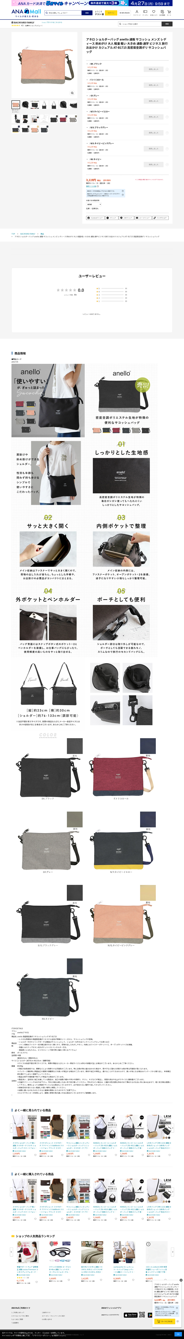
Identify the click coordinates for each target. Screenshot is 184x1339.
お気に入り (153, 15)
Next (172, 1128)
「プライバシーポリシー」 (41, 1335)
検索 (87, 13)
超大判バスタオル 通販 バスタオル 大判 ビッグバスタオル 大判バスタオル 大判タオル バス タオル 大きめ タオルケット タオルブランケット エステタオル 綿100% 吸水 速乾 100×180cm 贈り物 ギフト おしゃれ (92, 1269)
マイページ (137, 15)
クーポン (145, 15)
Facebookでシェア (96, 218)
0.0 (81, 290)
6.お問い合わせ (47, 1319)
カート (169, 15)
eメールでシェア (144, 218)
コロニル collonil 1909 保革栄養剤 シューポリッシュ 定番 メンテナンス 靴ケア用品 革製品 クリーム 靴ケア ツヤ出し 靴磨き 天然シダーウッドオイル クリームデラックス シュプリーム (156, 1269)
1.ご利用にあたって (17, 1312)
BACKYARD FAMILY (24, 22)
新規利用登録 (125, 13)
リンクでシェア (161, 218)
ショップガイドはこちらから (52, 22)
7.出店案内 (15, 1323)
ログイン (111, 13)
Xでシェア (113, 218)
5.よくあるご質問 (17, 1319)
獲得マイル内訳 (91, 186)
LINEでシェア (128, 218)
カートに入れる (166, 1321)
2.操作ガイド (46, 1312)
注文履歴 (162, 15)
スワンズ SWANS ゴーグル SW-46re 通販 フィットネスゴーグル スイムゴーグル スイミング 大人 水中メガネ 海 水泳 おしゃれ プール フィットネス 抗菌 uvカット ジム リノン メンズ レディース (60, 1269)
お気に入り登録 (177, 1321)
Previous (11, 1128)
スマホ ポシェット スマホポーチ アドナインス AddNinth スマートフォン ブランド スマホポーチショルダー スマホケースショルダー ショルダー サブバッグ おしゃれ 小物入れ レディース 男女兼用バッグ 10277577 (52, 1145)
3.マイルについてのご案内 (20, 1316)
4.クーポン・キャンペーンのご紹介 (53, 1316)
